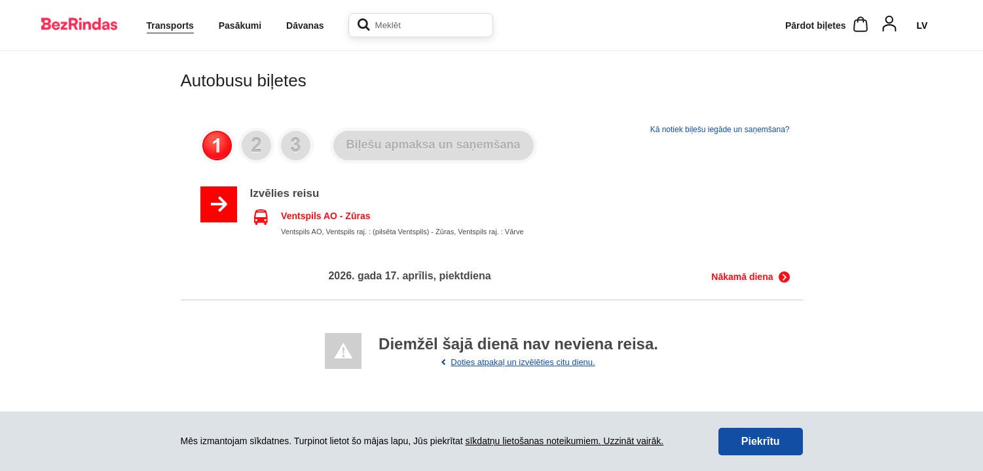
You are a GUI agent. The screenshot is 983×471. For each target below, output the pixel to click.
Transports (170, 25)
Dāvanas (305, 25)
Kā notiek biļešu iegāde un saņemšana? (720, 129)
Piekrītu (760, 441)
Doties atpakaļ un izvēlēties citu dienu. (523, 362)
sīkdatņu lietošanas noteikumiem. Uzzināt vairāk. (564, 441)
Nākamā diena (742, 276)
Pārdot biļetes (815, 25)
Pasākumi (240, 25)
